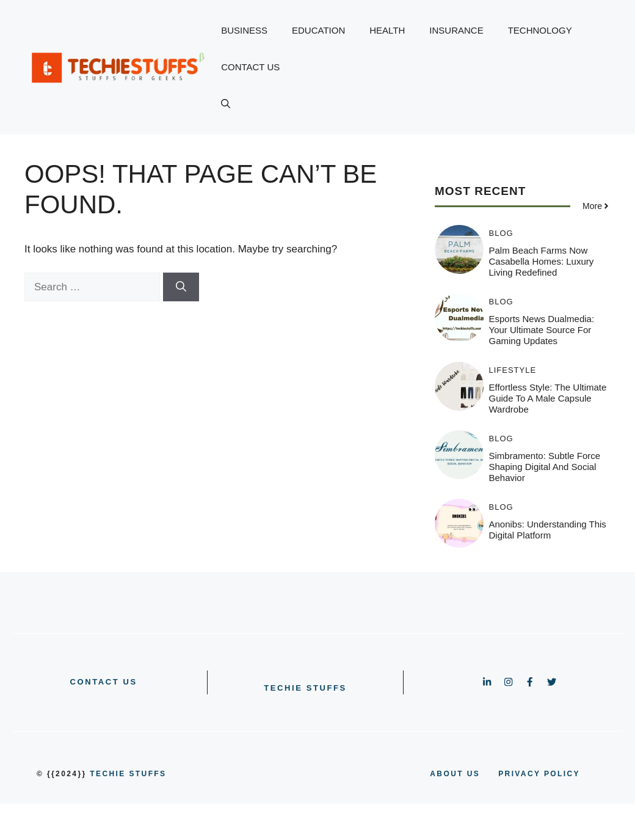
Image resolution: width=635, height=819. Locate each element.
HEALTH (387, 30)
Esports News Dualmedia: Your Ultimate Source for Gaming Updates (542, 330)
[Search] (181, 287)
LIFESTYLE (513, 370)
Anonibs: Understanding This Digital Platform (547, 529)
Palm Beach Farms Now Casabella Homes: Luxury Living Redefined (541, 261)
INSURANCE (456, 30)
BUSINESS (244, 30)
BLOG (501, 233)
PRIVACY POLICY (539, 773)
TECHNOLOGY (540, 30)
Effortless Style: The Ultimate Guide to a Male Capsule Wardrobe (548, 398)
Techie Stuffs (305, 687)
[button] (225, 104)
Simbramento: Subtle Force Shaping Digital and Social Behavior (545, 466)
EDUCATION (318, 30)
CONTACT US (250, 67)
